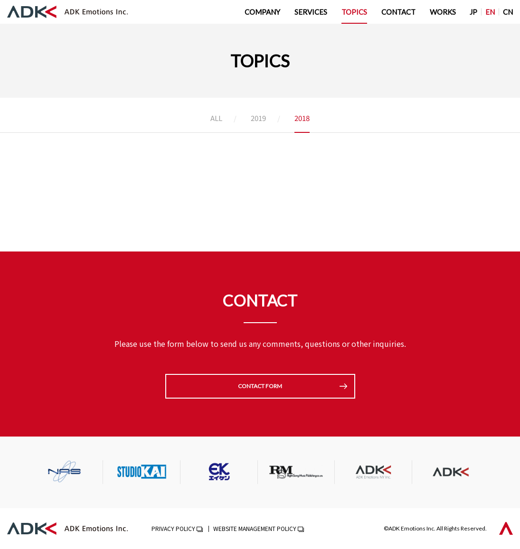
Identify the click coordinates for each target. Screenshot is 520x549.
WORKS (443, 12)
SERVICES (310, 12)
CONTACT (398, 12)
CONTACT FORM (260, 386)
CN (508, 12)
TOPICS (354, 12)
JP (473, 12)
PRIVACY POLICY (173, 528)
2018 (302, 118)
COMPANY (262, 12)
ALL (216, 118)
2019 (258, 118)
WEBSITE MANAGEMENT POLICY (254, 528)
